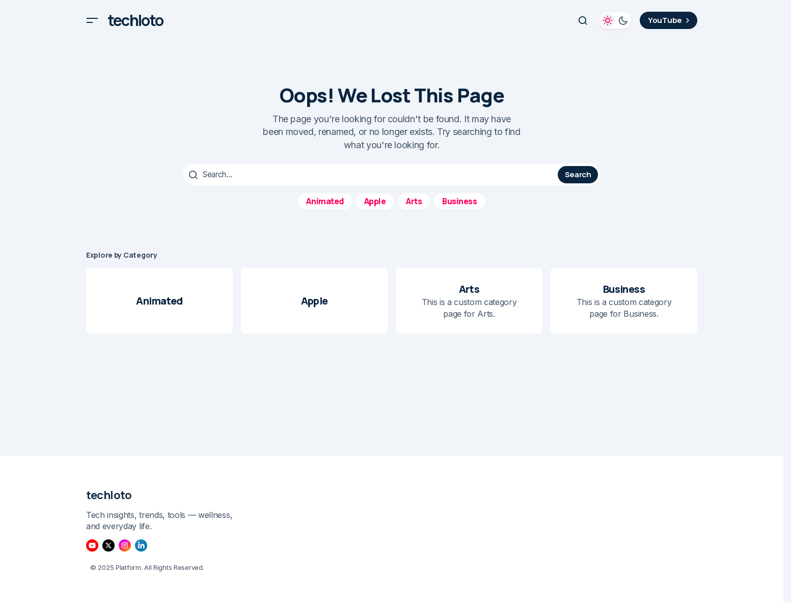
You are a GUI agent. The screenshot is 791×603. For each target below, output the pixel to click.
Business (459, 200)
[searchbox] (371, 174)
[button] (92, 20)
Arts (414, 200)
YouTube (670, 20)
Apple (375, 200)
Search (578, 174)
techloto (135, 20)
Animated (324, 200)
